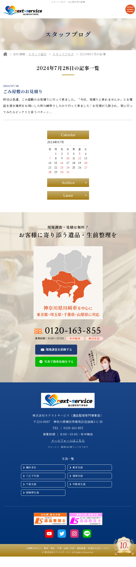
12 (79, 158)
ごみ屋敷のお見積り (23, 91)
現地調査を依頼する (59, 349)
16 (61, 163)
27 (85, 167)
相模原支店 (32, 492)
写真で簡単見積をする (59, 361)
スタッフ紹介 (37, 54)
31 (67, 172)
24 (68, 167)
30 (61, 172)
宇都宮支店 (79, 484)
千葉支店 (31, 484)
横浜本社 (31, 467)
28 (50, 172)
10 (68, 158)
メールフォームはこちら (68, 440)
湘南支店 (78, 475)
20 (86, 163)
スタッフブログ (63, 54)
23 (61, 167)
